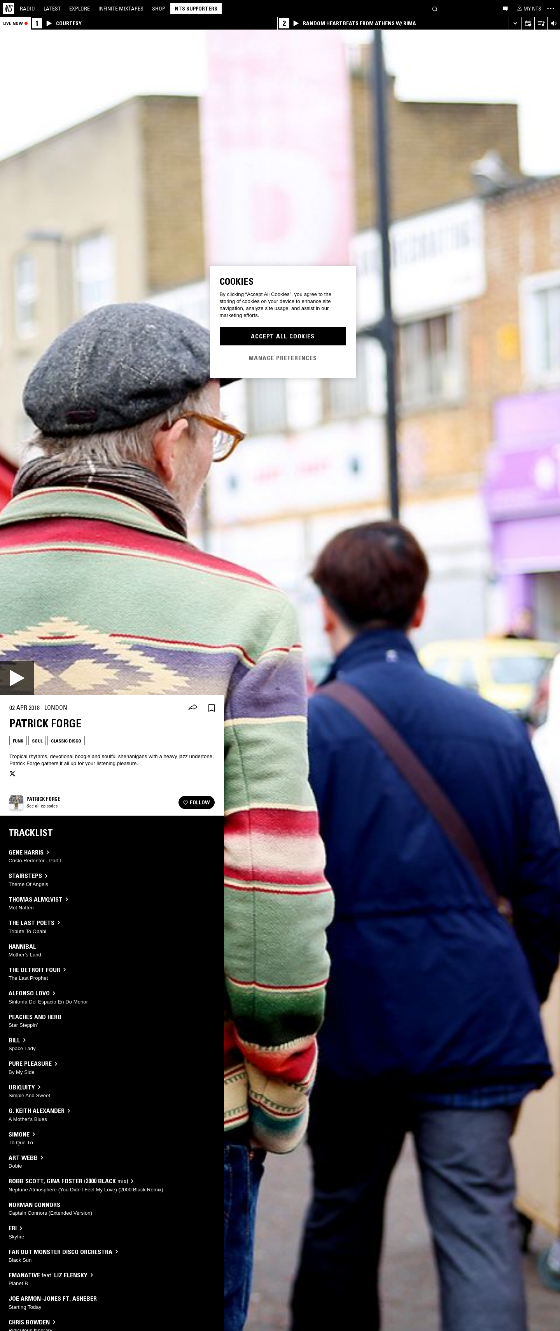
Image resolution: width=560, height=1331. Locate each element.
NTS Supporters (196, 8)
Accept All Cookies (283, 336)
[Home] (8, 8)
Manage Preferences (282, 358)
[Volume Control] (553, 23)
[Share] (193, 708)
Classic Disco (66, 741)
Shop (158, 8)
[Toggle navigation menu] (550, 8)
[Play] (17, 678)
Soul (37, 741)
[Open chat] (505, 8)
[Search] (435, 8)
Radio (27, 8)
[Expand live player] (515, 23)
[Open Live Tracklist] (540, 23)
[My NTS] (528, 8)
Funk (18, 741)
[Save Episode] (211, 707)
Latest (52, 8)
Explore (79, 8)
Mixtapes (121, 8)
